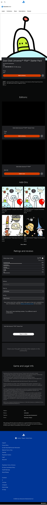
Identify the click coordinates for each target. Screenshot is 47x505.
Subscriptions (22, 11)
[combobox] (23, 284)
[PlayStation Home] (23, 2)
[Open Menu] (1, 2)
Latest (3, 11)
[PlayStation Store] (6, 6)
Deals (15, 11)
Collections (9, 11)
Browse (29, 11)
